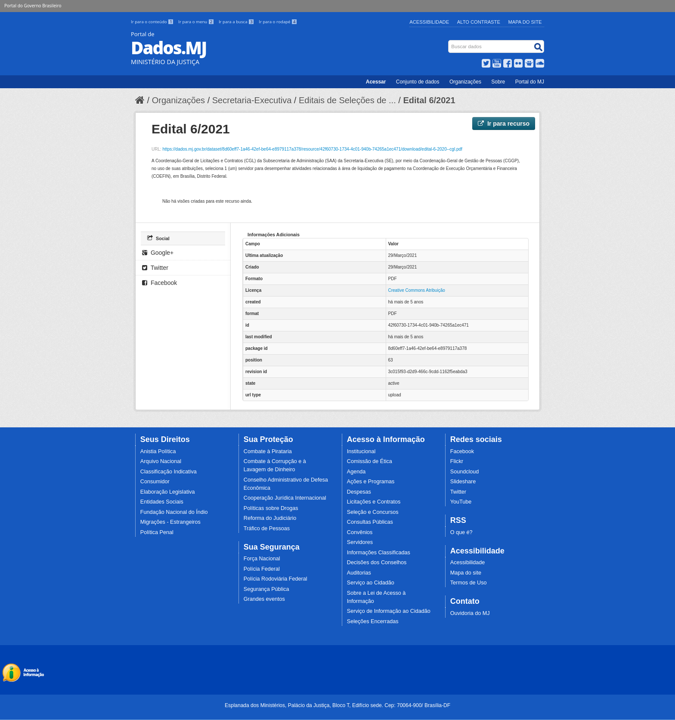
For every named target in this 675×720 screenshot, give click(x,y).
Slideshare (463, 482)
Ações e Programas (371, 482)
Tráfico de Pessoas (267, 528)
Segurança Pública (266, 589)
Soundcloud (464, 472)
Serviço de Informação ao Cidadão (388, 611)
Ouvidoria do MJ (470, 613)
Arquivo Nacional (160, 461)
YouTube (461, 502)
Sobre (498, 82)
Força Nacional (262, 559)
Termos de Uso (468, 583)
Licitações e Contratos (374, 502)
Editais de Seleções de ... (347, 100)
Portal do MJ (529, 82)
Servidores (360, 542)
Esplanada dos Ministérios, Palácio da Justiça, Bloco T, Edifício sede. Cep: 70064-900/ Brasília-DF (337, 705)
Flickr (456, 461)
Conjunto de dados (418, 82)
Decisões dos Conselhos (377, 562)
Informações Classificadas (378, 553)
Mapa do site (465, 573)
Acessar (376, 82)
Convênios (360, 532)
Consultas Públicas (370, 522)
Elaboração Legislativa (167, 492)
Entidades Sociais (161, 502)
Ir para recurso (503, 123)
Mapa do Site (525, 22)
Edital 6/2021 (429, 100)
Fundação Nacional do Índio (174, 512)
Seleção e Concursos (373, 512)
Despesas (359, 492)
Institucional (361, 451)
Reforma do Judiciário (270, 518)
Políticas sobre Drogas (271, 508)
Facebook (159, 282)
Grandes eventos (264, 599)
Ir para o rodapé (278, 22)
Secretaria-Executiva (252, 100)
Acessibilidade (429, 22)
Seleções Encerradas (373, 621)
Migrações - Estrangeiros (170, 522)
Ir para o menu (196, 22)
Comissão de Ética (369, 461)
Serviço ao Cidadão (370, 583)
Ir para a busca (237, 22)
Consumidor (155, 482)
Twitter (155, 267)
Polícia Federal (262, 569)
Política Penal (156, 532)
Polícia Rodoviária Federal (275, 579)
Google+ (157, 252)
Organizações (465, 82)
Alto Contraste (478, 22)
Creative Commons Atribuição (416, 290)
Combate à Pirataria (268, 451)
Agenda (356, 472)
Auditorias (359, 573)
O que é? (461, 532)
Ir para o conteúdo (153, 22)
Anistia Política (158, 451)
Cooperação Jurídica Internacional (285, 498)
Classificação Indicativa (168, 472)
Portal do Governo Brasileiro (32, 6)
